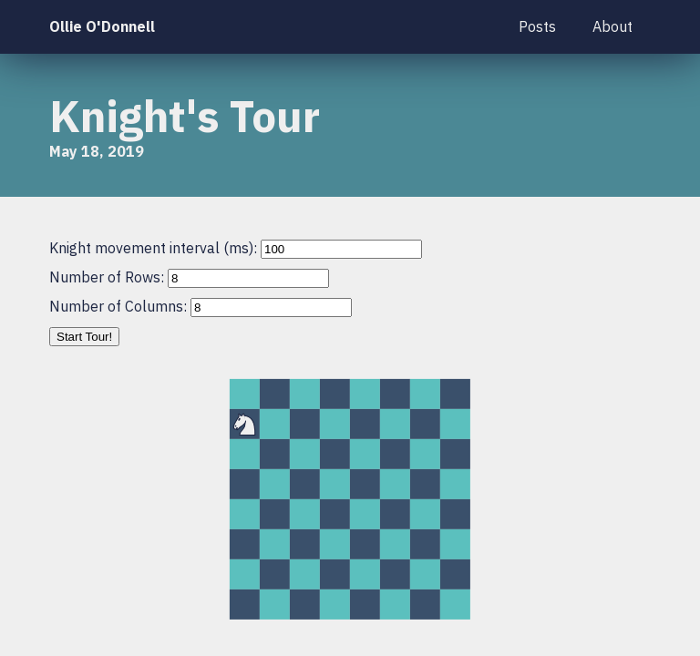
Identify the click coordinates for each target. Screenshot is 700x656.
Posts (537, 26)
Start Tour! (84, 336)
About (612, 26)
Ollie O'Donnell (102, 26)
